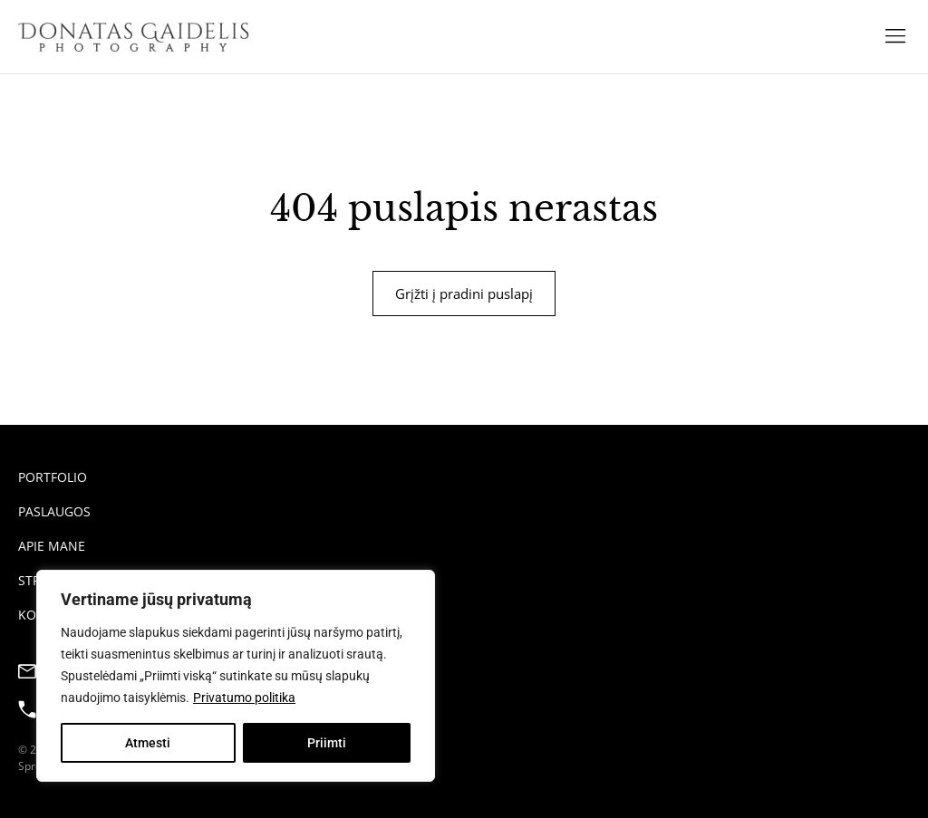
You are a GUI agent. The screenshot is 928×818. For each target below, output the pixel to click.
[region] (235, 676)
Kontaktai (53, 614)
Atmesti (147, 743)
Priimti (326, 743)
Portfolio (52, 477)
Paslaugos (54, 511)
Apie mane (51, 545)
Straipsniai (55, 580)
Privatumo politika (244, 697)
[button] (895, 37)
